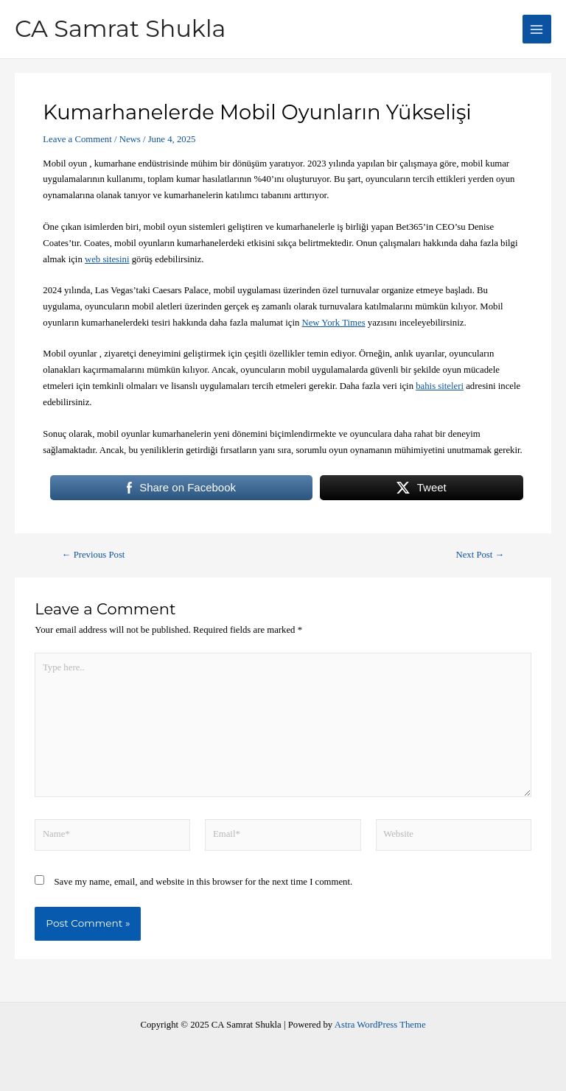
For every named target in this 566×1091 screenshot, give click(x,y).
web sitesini (107, 259)
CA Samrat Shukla (120, 28)
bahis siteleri (440, 386)
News (130, 139)
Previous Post (93, 555)
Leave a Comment (77, 139)
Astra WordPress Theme (380, 1025)
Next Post (479, 555)
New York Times (334, 323)
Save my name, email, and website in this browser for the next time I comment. (204, 882)
